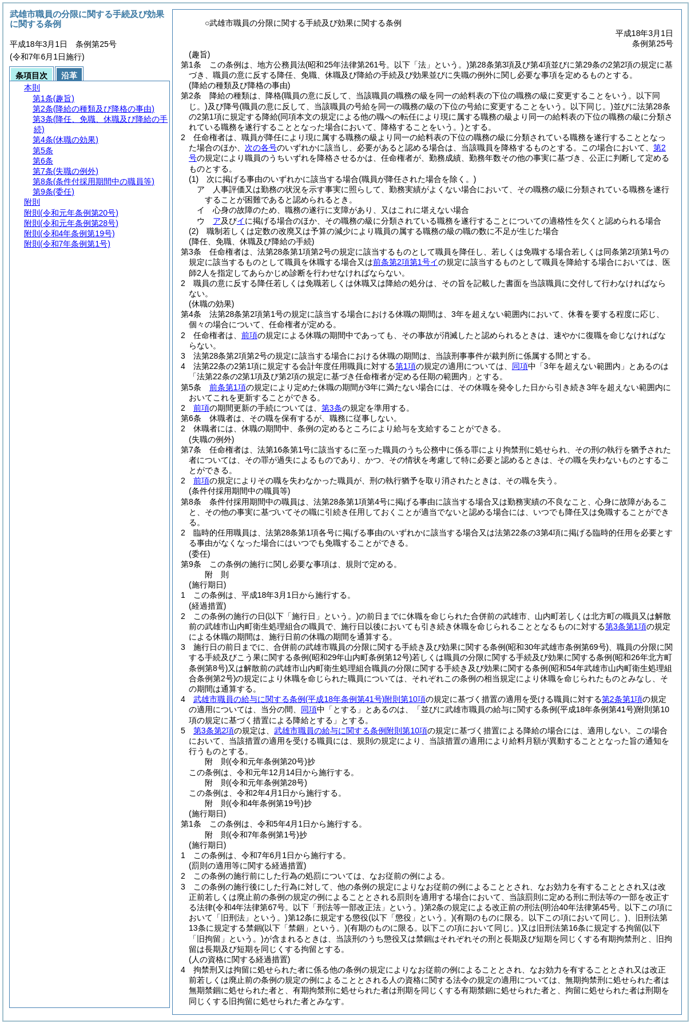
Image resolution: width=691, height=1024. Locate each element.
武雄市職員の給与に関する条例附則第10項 (309, 699)
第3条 (331, 407)
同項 (520, 366)
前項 (249, 335)
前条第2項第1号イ (405, 262)
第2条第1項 (622, 699)
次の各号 (261, 147)
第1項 (405, 366)
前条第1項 (227, 387)
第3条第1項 (625, 626)
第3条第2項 (214, 730)
